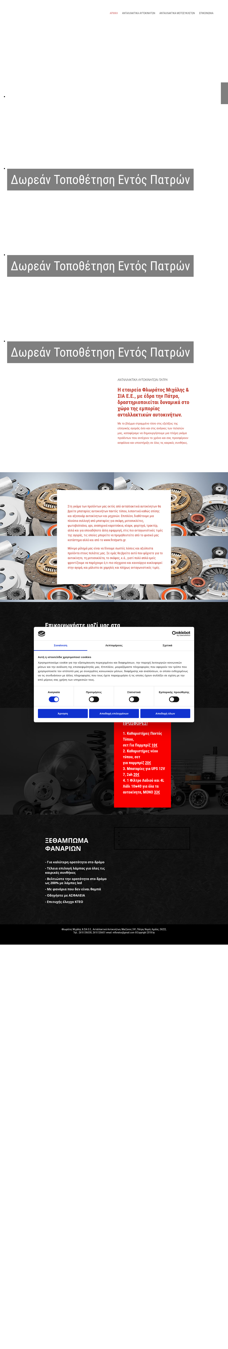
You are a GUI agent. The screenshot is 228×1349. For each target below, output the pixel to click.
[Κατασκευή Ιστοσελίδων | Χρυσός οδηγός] (5, 939)
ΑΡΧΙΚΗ (114, 13)
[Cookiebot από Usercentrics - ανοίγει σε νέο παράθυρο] (174, 633)
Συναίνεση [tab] (60, 645)
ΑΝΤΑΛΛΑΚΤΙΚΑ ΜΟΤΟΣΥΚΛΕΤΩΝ (177, 13)
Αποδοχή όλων (165, 713)
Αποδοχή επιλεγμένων (114, 713)
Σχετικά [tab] (167, 645)
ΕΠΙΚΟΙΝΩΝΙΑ (206, 13)
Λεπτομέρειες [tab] (114, 645)
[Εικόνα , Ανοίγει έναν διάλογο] (117, 96)
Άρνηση (63, 713)
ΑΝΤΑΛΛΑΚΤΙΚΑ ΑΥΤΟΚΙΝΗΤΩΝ (138, 13)
